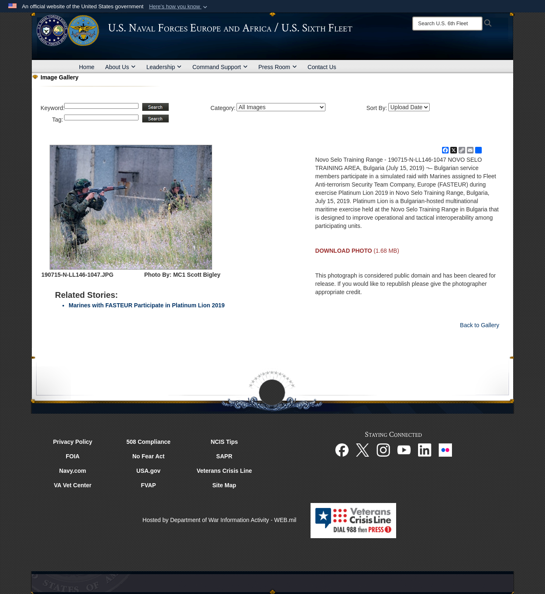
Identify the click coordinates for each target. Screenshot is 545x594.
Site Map (225, 485)
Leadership (164, 67)
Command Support (220, 67)
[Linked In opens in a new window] (424, 449)
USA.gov (148, 470)
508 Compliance (149, 441)
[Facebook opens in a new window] (342, 449)
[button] (179, 6)
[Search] (447, 24)
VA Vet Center (72, 485)
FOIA (72, 456)
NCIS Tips (224, 441)
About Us (120, 67)
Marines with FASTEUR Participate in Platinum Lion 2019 (147, 305)
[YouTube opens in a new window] (404, 449)
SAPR (224, 456)
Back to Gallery (479, 325)
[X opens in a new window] (362, 449)
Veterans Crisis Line (224, 470)
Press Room (277, 67)
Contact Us (322, 67)
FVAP (148, 485)
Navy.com (72, 470)
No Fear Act (148, 456)
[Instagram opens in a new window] (383, 449)
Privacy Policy (72, 441)
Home (86, 67)
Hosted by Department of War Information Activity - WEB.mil (219, 520)
